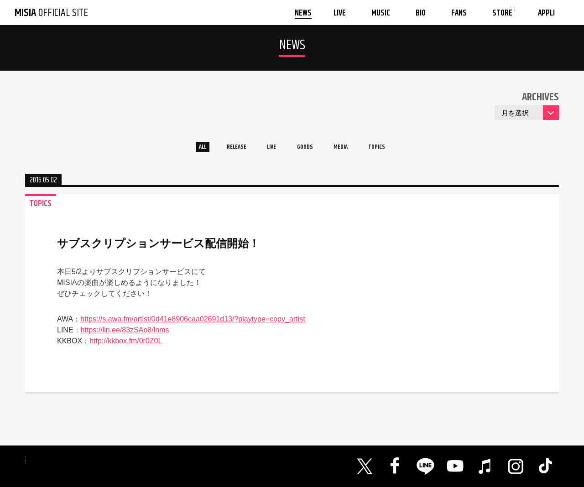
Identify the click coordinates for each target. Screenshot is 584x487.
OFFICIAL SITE (51, 13)
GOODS (308, 150)
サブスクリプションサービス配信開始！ (158, 249)
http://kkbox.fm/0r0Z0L (125, 346)
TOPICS (397, 150)
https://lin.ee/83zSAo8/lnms (125, 335)
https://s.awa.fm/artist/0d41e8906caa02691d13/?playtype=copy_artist (192, 324)
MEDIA (353, 150)
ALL (180, 150)
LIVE (267, 150)
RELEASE (223, 150)
